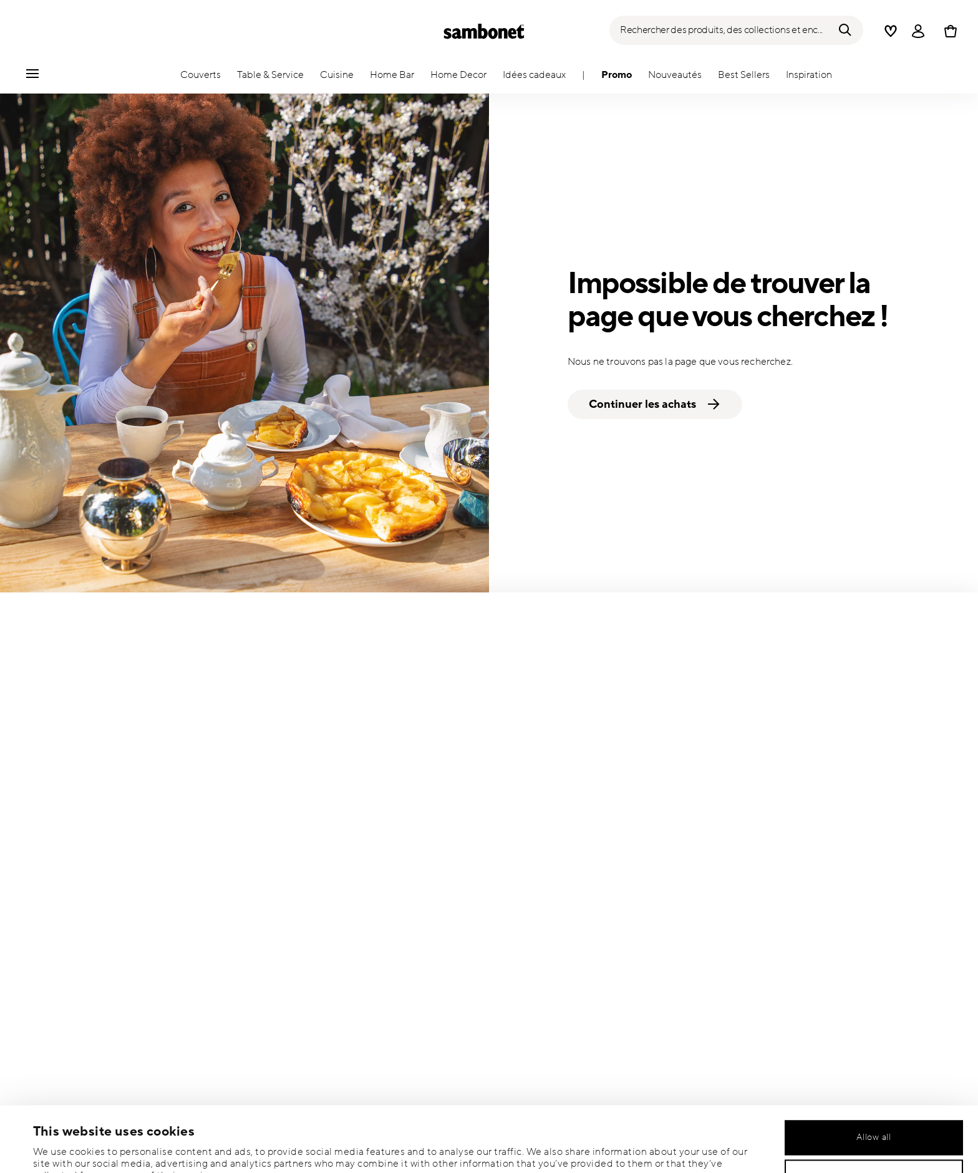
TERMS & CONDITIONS (815, 913)
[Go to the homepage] (484, 31)
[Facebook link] (537, 1030)
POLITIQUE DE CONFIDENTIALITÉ (839, 852)
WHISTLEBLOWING (808, 934)
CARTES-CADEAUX (563, 954)
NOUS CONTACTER (564, 790)
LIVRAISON (546, 832)
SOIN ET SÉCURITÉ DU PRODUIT (591, 852)
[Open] (918, 31)
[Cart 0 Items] (948, 31)
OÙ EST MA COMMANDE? (577, 770)
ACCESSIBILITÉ (799, 954)
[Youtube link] (495, 1030)
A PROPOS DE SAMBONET (822, 770)
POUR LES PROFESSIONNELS (829, 832)
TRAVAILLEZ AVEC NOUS (819, 975)
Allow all (873, 1070)
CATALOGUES (797, 811)
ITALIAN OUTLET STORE (573, 913)
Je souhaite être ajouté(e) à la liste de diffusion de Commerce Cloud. (234, 833)
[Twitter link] (579, 1030)
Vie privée (329, 899)
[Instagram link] (453, 1030)
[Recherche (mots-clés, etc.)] (736, 30)
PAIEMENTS (548, 873)
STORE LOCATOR (559, 893)
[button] (200, 78)
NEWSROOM (795, 790)
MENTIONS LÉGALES (812, 893)
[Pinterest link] (621, 1030)
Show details (530, 1147)
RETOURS (543, 811)
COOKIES (788, 873)
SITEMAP (542, 934)
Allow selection (874, 1109)
